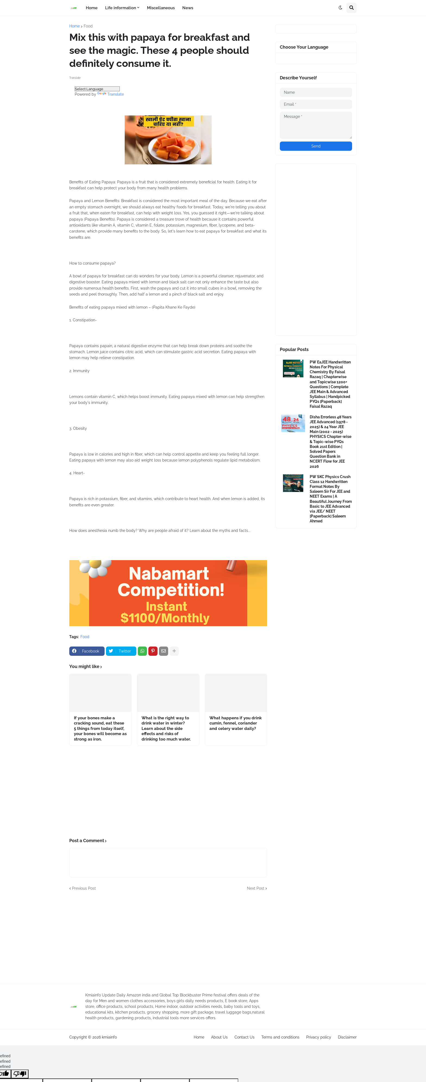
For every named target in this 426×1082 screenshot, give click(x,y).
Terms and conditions (280, 1037)
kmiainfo (109, 1037)
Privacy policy (318, 1037)
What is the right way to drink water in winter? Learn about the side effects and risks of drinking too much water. (166, 729)
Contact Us (244, 1037)
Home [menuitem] (92, 7)
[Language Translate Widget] (97, 88)
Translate (110, 94)
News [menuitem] (187, 7)
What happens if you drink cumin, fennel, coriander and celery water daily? (235, 723)
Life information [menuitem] (120, 7)
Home (74, 26)
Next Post (255, 888)
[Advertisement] (168, 792)
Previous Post (84, 888)
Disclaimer (347, 1037)
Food (88, 26)
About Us (219, 1037)
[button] (340, 8)
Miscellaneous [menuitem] (161, 7)
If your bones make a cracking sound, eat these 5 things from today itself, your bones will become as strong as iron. (100, 729)
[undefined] (20, 1074)
